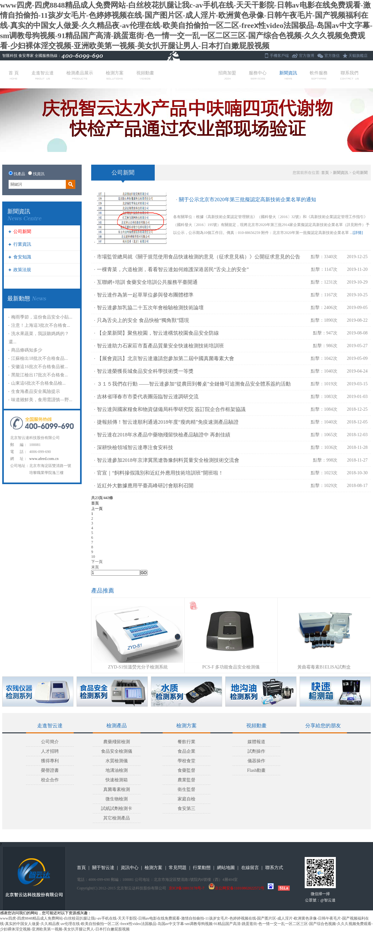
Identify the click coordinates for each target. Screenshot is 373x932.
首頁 (325, 172)
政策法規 (22, 269)
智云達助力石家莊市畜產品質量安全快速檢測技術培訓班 (160, 345)
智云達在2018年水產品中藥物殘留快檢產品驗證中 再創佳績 (163, 434)
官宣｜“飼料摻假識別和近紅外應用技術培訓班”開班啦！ (160, 473)
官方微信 (332, 55)
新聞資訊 (288, 75)
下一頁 (97, 561)
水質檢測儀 (116, 760)
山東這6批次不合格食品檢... (38, 383)
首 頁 (14, 75)
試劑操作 (256, 751)
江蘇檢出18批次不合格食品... (39, 358)
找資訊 (38, 174)
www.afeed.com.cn (43, 458)
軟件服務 (319, 75)
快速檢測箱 (116, 780)
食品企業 (186, 751)
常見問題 (178, 867)
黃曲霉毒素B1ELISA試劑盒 (324, 667)
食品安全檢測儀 (116, 751)
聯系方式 (274, 867)
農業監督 (186, 780)
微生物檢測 (116, 799)
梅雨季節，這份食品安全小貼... (41, 317)
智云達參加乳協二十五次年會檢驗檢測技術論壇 (150, 307)
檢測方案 (115, 75)
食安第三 (186, 808)
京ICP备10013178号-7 (187, 888)
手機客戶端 (279, 55)
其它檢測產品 (116, 818)
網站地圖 (226, 867)
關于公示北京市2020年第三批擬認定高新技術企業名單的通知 (247, 199)
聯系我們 (349, 75)
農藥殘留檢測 (116, 741)
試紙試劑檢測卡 (116, 808)
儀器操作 (256, 760)
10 (93, 556)
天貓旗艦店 (358, 55)
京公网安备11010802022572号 (236, 888)
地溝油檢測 (116, 770)
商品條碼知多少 (26, 350)
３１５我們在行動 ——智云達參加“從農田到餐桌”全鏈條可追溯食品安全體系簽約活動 (194, 384)
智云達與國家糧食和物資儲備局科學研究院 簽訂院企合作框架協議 (171, 409)
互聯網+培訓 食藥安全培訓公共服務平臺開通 (147, 282)
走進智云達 (42, 75)
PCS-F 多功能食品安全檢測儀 (231, 667)
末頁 (95, 567)
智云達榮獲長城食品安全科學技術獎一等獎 (145, 371)
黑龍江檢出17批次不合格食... (39, 375)
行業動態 (202, 867)
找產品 (19, 174)
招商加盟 (227, 75)
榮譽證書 (50, 770)
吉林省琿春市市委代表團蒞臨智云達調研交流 (148, 396)
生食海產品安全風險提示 (35, 391)
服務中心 (258, 75)
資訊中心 (130, 867)
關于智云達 (103, 867)
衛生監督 (186, 789)
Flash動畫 (256, 770)
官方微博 (306, 55)
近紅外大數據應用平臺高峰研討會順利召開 (145, 485)
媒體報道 (256, 741)
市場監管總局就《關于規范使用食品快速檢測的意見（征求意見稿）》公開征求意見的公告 (198, 256)
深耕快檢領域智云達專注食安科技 (135, 447)
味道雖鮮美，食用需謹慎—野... (41, 399)
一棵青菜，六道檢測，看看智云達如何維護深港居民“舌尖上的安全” (173, 269)
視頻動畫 (145, 75)
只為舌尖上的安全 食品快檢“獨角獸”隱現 (143, 320)
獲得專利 (50, 760)
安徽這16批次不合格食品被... (39, 366)
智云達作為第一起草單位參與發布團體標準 (145, 295)
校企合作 (50, 780)
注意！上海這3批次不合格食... (40, 325)
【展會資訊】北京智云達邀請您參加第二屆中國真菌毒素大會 (165, 358)
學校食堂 (186, 760)
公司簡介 (50, 741)
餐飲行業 (186, 741)
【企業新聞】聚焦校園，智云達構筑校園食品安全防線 (158, 333)
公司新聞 (22, 231)
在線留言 (250, 867)
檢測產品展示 (79, 75)
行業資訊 (22, 244)
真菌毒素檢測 (116, 789)
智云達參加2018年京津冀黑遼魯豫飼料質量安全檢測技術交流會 (168, 460)
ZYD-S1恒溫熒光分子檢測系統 (138, 667)
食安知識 (22, 257)
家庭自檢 (186, 799)
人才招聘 (50, 751)
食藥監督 (186, 770)
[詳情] (358, 232)
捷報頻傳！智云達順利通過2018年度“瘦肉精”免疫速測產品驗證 (168, 422)
